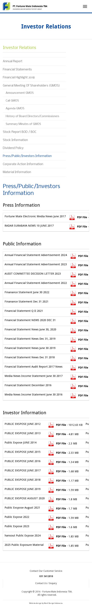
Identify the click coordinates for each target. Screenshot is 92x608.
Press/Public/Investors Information (27, 156)
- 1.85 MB (63, 545)
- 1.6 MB (62, 527)
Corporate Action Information (23, 164)
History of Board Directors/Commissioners (32, 116)
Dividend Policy (13, 148)
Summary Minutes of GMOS (24, 124)
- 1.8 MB (62, 499)
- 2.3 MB (62, 443)
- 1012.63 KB (65, 424)
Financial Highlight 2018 (19, 77)
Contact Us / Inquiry (46, 583)
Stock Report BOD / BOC (19, 132)
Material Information (17, 172)
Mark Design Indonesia (53, 603)
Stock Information (15, 140)
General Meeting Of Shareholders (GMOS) (31, 85)
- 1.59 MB (63, 489)
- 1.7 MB (62, 508)
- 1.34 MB (63, 462)
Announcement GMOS (20, 93)
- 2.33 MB (63, 452)
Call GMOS (12, 100)
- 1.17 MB (63, 480)
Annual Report (12, 61)
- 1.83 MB (63, 536)
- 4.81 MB (63, 434)
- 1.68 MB (63, 471)
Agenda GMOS (15, 108)
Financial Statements (17, 69)
